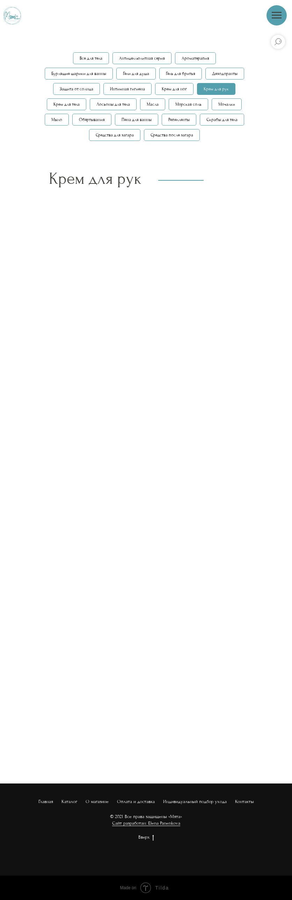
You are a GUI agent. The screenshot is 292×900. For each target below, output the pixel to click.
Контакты (244, 801)
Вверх (146, 837)
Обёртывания (92, 119)
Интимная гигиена (127, 89)
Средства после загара (172, 135)
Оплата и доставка (136, 801)
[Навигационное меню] (277, 15)
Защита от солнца (76, 89)
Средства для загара (115, 135)
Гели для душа (136, 73)
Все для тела (91, 58)
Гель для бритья (180, 73)
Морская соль (188, 104)
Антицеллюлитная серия (142, 58)
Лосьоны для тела (113, 104)
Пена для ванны (137, 119)
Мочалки (226, 104)
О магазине (97, 801)
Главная (45, 801)
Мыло (56, 119)
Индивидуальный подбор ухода (195, 801)
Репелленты (179, 119)
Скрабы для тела (222, 119)
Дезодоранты (225, 73)
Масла (153, 104)
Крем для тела (66, 104)
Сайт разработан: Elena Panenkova (146, 823)
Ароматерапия (195, 58)
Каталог (69, 801)
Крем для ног (174, 89)
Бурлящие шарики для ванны (78, 73)
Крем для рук (216, 89)
